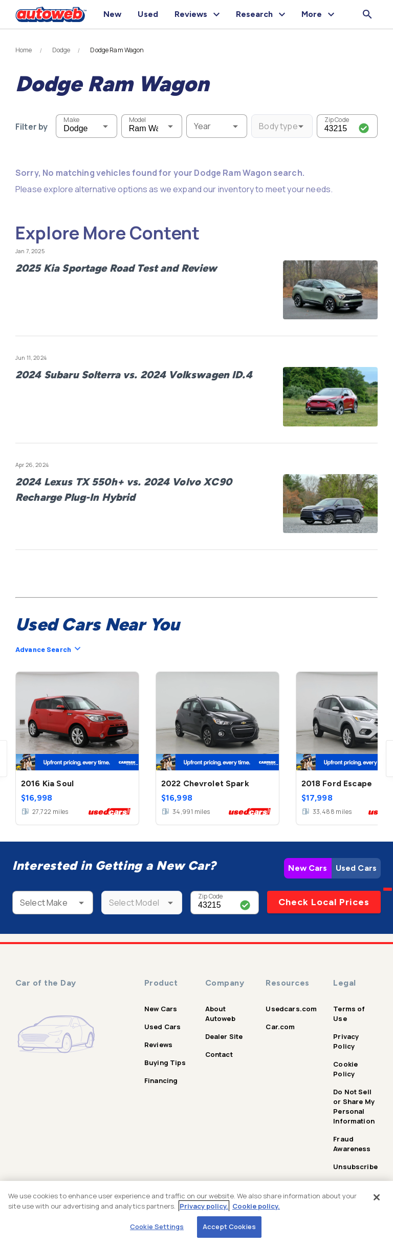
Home (23, 50)
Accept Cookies (229, 1226)
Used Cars (356, 868)
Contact (219, 1054)
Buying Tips (165, 1062)
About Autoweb (220, 1013)
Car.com (280, 1026)
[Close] (376, 1197)
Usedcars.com (291, 1008)
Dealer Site (224, 1036)
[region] (196, 1213)
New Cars (307, 868)
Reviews (158, 1044)
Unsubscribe (355, 1166)
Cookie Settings (157, 1226)
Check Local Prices (323, 902)
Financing (161, 1080)
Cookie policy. (256, 1206)
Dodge (61, 50)
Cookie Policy (345, 1068)
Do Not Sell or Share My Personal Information (354, 1106)
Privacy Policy (346, 1041)
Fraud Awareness (351, 1143)
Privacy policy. (204, 1206)
